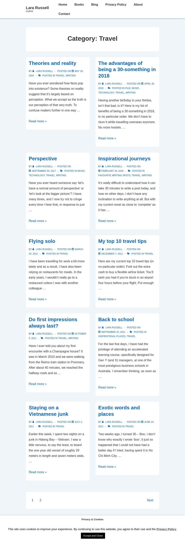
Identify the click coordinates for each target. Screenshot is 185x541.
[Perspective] (44, 171)
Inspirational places (112, 336)
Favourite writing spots (114, 175)
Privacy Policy (115, 4)
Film (127, 88)
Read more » (38, 121)
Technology (106, 92)
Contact (64, 14)
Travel (60, 75)
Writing (71, 75)
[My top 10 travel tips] (112, 253)
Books (79, 4)
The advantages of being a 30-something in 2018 (127, 69)
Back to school (116, 319)
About (138, 4)
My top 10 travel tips (122, 241)
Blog (94, 4)
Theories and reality (52, 63)
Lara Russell (37, 8)
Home (63, 4)
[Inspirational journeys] (112, 171)
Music (135, 88)
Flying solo (42, 241)
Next (150, 500)
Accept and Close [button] (93, 535)
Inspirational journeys (124, 158)
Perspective (43, 158)
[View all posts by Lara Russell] (42, 71)
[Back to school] (113, 332)
